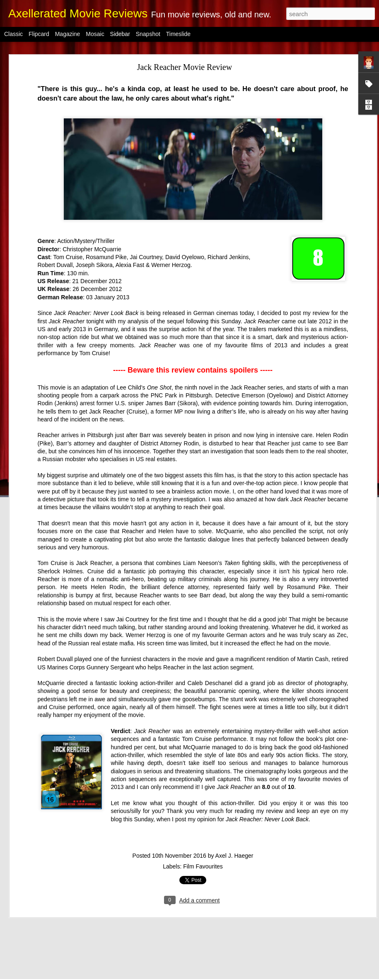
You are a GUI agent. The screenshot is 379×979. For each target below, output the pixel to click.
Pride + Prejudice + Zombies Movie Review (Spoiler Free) (78, 945)
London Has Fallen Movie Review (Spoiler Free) (69, 963)
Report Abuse (265, 974)
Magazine (67, 34)
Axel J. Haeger (234, 819)
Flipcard (39, 34)
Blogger (240, 974)
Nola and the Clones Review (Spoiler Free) (63, 907)
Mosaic (95, 34)
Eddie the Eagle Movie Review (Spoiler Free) (65, 889)
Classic (13, 34)
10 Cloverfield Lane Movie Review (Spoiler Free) (70, 926)
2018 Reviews (241, 920)
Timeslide (178, 34)
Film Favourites (203, 830)
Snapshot (148, 34)
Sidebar (120, 34)
